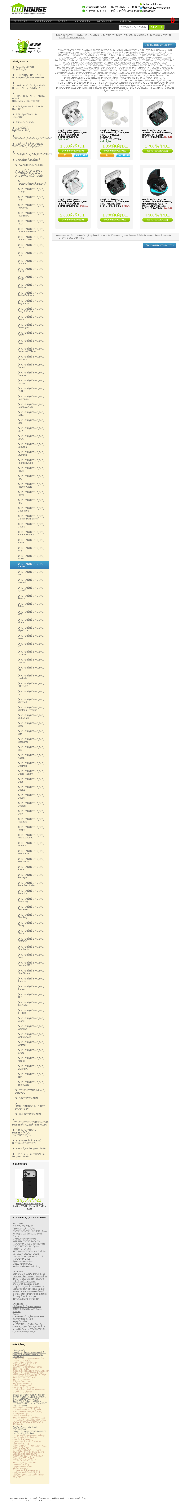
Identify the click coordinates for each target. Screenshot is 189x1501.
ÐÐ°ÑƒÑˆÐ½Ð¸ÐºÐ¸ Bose (31, 341)
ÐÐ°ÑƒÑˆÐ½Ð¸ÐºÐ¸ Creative (31, 373)
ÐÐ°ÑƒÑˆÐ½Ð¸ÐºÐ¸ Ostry (31, 812)
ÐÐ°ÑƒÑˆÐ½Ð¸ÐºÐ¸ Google (31, 525)
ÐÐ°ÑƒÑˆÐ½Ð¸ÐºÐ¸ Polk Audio (31, 860)
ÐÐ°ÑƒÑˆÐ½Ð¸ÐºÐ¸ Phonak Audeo (31, 836)
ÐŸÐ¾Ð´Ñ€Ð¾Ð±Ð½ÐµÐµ (73, 151)
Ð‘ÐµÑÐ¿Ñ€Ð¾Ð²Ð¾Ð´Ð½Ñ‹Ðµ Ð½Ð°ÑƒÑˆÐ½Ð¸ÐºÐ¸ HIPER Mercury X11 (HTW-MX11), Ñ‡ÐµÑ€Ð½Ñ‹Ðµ (157, 202)
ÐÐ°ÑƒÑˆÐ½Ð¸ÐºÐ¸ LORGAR (31, 684)
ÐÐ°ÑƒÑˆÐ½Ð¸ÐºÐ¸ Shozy (31, 924)
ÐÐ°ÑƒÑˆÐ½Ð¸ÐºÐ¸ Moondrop (31, 740)
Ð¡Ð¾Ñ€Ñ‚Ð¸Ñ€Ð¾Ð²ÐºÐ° (159, 45)
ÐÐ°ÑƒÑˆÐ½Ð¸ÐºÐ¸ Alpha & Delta (31, 238)
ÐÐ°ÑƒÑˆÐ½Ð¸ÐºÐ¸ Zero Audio (31, 1083)
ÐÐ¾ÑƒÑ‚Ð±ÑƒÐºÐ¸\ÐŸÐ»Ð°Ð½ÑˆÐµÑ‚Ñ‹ (30, 153)
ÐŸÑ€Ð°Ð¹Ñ (63, 21)
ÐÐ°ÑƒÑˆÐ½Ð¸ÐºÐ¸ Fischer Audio (31, 485)
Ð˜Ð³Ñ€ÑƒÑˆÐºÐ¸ (23, 122)
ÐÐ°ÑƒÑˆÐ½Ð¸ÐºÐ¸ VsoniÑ (31, 1019)
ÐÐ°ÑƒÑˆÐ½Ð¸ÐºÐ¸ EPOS (31, 437)
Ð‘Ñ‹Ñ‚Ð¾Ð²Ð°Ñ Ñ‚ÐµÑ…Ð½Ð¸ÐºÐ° (28, 107)
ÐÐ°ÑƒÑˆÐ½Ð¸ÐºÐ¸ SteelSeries (31, 971)
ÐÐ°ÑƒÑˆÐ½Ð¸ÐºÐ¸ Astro (31, 254)
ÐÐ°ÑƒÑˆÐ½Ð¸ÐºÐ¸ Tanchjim (31, 979)
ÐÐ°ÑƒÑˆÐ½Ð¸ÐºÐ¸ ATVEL (31, 278)
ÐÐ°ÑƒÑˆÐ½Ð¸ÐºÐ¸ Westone (31, 1027)
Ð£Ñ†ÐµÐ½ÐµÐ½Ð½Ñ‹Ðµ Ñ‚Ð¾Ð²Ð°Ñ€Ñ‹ (28, 1155)
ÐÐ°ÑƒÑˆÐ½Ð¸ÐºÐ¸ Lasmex (31, 652)
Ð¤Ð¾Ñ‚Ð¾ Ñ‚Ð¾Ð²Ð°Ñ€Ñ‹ (29, 1148)
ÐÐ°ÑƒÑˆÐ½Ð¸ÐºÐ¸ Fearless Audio (31, 461)
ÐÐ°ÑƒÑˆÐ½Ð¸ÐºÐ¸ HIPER (31, 565)
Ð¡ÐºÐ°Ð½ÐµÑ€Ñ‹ (27, 1098)
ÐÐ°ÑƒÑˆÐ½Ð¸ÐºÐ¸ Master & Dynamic (31, 708)
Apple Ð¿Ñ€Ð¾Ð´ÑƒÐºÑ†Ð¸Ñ (23, 68)
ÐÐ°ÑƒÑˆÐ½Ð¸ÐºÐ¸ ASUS (31, 270)
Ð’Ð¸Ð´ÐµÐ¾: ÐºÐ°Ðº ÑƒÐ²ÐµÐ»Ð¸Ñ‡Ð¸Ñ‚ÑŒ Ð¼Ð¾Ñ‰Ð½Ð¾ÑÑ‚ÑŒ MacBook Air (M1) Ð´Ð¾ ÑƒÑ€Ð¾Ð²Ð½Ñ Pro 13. (30, 1231)
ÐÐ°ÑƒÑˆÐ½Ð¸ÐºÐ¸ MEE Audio (31, 716)
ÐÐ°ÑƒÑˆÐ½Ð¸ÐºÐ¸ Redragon (31, 876)
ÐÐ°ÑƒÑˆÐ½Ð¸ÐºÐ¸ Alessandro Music (31, 230)
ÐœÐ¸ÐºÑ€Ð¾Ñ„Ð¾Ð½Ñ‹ (32, 182)
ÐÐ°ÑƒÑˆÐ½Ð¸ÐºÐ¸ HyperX (31, 589)
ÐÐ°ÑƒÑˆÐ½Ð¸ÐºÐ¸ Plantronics (31, 852)
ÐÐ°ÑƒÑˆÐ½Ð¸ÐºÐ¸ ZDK (31, 1075)
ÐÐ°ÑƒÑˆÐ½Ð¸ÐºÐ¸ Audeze (31, 286)
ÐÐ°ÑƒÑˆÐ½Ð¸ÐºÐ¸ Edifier (31, 413)
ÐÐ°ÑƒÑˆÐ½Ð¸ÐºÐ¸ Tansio (31, 987)
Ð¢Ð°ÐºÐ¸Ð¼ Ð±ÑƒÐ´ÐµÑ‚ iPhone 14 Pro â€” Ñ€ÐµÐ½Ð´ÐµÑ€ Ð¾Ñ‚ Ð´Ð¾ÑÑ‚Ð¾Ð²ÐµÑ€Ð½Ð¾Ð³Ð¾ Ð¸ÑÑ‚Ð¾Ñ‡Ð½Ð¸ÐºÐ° (30, 1278)
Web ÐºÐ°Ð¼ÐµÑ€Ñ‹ (28, 1114)
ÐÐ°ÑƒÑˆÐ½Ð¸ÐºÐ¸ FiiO (31, 477)
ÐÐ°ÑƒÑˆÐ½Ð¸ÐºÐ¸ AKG (31, 222)
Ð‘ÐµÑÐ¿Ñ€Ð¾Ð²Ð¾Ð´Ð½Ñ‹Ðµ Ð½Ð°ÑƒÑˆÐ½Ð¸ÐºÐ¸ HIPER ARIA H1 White (72, 201)
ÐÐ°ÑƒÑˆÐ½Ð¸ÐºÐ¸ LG (31, 668)
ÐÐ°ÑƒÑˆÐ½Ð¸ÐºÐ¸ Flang (31, 493)
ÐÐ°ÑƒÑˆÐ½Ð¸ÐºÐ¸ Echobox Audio (31, 405)
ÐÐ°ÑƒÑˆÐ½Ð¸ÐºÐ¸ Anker (31, 246)
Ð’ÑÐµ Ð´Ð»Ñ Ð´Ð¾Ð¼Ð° (24, 115)
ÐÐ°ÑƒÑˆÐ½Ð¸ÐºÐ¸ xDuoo (31, 1051)
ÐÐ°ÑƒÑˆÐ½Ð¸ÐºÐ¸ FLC (31, 501)
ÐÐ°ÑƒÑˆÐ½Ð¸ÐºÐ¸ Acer (31, 198)
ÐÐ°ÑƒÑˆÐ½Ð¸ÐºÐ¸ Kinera (31, 621)
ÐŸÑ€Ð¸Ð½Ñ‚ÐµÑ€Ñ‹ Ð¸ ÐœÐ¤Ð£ (30, 1091)
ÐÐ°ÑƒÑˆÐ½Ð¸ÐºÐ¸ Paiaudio (31, 820)
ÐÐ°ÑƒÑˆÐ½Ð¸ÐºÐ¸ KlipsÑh (31, 629)
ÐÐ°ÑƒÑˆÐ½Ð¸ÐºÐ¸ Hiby (31, 549)
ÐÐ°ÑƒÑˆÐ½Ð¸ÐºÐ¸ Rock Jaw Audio (31, 884)
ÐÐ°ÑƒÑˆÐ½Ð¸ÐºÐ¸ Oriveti (31, 796)
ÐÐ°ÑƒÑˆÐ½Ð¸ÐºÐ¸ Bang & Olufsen (31, 310)
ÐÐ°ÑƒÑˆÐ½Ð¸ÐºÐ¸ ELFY (31, 429)
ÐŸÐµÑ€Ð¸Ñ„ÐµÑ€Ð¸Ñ (27, 160)
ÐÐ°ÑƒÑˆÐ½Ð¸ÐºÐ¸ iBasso (31, 597)
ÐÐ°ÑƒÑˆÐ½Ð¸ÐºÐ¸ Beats (31, 318)
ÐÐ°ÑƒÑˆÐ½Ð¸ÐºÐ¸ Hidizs (31, 557)
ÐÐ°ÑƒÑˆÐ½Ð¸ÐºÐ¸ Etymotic (31, 453)
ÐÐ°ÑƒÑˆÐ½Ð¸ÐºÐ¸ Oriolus (31, 788)
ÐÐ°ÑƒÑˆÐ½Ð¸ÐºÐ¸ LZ (31, 692)
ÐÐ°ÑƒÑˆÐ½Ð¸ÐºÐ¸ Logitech (31, 676)
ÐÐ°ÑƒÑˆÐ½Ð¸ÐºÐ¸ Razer (31, 868)
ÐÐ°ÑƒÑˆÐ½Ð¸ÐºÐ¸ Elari (31, 421)
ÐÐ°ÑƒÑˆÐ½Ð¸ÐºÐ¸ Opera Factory (31, 772)
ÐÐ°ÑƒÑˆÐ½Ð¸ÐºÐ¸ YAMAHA (31, 1067)
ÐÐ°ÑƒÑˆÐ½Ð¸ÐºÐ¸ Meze (31, 724)
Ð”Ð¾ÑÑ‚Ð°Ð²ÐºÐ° (43, 21)
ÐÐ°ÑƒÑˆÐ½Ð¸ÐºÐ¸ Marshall (31, 700)
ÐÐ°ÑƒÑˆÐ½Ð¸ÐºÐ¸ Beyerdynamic (31, 326)
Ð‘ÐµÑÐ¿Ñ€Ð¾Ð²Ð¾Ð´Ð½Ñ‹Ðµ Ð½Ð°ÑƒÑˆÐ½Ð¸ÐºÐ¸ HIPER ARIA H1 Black (157, 132)
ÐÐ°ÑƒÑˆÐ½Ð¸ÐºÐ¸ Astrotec (31, 262)
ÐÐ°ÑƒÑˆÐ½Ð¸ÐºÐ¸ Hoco (31, 573)
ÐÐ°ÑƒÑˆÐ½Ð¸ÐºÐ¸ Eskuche (31, 445)
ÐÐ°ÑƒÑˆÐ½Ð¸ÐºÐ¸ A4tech (31, 190)
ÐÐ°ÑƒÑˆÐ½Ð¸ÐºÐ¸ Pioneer (31, 844)
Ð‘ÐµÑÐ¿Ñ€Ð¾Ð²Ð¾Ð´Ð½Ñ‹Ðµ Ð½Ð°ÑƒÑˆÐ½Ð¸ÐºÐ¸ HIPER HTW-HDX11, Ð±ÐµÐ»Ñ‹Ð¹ (114, 133)
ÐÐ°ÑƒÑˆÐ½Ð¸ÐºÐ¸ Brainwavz (31, 357)
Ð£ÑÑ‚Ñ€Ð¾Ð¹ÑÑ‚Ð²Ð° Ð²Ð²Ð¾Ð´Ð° (30, 1106)
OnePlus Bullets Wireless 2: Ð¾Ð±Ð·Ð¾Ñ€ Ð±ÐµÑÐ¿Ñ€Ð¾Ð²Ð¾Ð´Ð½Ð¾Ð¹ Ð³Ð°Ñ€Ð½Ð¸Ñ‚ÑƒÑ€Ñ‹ (29, 1430)
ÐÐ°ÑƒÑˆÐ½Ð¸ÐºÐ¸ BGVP (31, 334)
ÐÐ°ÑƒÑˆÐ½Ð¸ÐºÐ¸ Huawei (31, 581)
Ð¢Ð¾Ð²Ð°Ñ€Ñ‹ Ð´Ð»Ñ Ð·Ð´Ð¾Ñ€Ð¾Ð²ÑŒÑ (27, 1141)
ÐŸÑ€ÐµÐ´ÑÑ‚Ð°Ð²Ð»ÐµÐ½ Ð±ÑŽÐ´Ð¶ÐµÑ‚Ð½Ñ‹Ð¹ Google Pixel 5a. (27, 1309)
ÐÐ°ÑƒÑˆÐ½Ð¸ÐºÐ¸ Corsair (31, 365)
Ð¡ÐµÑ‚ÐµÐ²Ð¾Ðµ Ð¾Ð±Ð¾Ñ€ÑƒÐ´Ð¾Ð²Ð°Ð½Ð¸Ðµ (24, 1132)
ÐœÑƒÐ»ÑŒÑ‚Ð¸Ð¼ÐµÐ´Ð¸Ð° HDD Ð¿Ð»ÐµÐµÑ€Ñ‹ (27, 145)
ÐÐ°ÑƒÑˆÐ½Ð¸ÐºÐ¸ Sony (31, 955)
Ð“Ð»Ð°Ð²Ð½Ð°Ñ (21, 21)
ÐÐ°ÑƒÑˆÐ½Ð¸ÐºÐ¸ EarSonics (31, 397)
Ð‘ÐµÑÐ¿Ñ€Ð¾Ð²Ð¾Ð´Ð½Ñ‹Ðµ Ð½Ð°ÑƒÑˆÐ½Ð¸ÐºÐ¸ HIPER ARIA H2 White (72, 132)
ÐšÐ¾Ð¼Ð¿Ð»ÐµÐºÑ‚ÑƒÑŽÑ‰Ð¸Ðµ (30, 137)
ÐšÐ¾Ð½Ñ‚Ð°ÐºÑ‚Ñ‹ (105, 21)
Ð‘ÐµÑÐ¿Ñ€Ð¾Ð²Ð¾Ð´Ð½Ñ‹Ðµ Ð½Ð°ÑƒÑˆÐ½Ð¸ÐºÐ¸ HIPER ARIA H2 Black (114, 201)
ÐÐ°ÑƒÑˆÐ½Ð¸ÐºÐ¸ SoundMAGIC (31, 963)
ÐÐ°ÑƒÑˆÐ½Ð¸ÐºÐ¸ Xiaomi (31, 1059)
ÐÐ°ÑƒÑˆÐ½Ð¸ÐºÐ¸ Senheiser (31, 908)
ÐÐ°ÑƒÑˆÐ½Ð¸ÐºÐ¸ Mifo (31, 732)
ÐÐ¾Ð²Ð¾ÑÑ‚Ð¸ (83, 21)
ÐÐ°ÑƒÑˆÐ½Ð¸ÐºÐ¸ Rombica (31, 892)
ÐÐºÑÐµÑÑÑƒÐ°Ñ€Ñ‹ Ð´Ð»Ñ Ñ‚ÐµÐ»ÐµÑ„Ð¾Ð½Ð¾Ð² (28, 97)
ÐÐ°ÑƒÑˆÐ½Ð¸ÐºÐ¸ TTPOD (31, 1011)
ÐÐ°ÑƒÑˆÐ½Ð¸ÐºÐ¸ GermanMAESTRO (31, 517)
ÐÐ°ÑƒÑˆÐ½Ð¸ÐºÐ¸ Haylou (31, 541)
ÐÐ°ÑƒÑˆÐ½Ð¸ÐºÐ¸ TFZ (31, 995)
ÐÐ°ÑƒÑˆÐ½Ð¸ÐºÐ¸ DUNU (31, 389)
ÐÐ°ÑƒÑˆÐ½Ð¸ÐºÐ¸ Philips (31, 828)
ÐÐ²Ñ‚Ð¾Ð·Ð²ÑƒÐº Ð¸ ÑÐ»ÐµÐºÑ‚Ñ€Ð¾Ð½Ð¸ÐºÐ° (28, 76)
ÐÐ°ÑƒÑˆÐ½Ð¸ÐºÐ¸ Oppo (31, 780)
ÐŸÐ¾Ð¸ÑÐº (157, 27)
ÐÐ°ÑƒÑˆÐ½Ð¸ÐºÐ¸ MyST (31, 748)
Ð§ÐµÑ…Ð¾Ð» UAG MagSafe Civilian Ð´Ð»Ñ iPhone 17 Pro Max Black (29, 1206)
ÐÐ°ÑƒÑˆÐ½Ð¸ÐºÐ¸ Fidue (31, 469)
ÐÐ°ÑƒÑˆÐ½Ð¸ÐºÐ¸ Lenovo (31, 660)
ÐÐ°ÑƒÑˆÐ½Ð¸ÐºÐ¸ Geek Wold (31, 509)
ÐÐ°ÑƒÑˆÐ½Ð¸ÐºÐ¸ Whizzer (31, 1043)
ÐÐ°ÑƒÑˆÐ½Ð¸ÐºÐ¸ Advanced (31, 206)
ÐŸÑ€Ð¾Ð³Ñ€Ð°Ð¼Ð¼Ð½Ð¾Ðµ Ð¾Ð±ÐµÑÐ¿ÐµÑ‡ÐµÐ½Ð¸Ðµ (30, 1122)
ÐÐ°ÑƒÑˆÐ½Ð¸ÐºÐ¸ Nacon (31, 756)
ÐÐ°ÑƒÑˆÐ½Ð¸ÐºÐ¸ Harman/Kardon (31, 533)
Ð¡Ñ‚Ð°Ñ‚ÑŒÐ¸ (126, 21)
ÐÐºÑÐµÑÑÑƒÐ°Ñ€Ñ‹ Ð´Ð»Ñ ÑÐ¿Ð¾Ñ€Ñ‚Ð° (28, 85)
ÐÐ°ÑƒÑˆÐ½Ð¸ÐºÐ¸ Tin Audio (31, 1003)
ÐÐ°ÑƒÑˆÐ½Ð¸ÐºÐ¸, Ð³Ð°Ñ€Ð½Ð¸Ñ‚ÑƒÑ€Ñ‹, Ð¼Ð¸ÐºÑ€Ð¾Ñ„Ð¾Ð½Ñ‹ (29, 173)
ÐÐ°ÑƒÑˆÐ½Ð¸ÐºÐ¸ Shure (31, 932)
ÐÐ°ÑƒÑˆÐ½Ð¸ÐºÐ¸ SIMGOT (31, 940)
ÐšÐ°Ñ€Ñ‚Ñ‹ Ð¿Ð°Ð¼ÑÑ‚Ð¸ (21, 129)
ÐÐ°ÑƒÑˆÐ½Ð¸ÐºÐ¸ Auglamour (31, 302)
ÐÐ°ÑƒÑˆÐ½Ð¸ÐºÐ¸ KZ (31, 645)
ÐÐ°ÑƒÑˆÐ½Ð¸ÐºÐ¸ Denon (31, 381)
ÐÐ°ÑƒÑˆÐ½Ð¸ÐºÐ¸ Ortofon (31, 804)
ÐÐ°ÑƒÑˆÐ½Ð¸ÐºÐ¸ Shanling (31, 916)
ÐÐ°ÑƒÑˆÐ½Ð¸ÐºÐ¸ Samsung (31, 900)
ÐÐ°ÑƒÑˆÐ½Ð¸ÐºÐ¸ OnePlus (31, 764)
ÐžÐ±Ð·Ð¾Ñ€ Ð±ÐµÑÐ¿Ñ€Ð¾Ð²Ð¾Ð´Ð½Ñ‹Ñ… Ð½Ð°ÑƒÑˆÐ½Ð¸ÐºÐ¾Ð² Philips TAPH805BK (29, 1353)
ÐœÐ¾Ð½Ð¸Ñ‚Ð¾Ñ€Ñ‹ (29, 165)
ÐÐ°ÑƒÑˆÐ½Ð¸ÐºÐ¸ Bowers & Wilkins (31, 349)
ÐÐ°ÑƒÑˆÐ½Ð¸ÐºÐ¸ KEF (31, 613)
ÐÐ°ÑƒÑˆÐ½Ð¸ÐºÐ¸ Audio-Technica (31, 294)
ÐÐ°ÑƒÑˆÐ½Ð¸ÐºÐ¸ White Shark (31, 1035)
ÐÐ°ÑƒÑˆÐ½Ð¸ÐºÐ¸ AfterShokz (31, 214)
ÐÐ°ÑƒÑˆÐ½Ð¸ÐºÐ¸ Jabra (31, 605)
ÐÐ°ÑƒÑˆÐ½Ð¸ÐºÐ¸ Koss (31, 637)
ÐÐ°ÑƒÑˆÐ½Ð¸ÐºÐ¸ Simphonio (31, 948)
